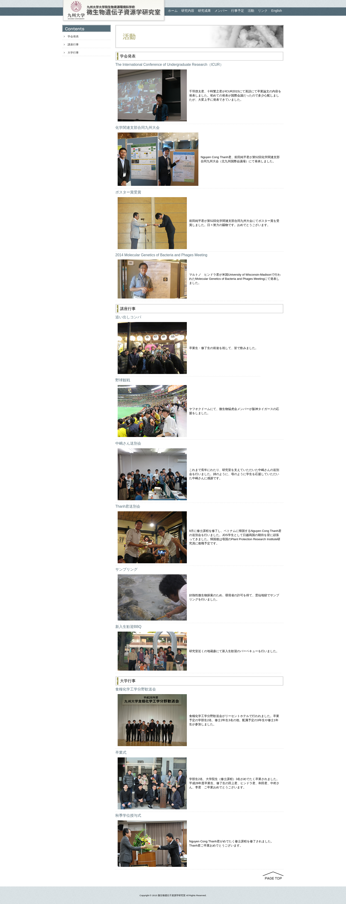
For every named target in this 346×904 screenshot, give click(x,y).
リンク (263, 10)
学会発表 (73, 36)
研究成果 (204, 10)
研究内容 (187, 10)
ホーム (173, 10)
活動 (251, 10)
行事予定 (237, 10)
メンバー (221, 10)
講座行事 (73, 44)
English (276, 10)
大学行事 (73, 52)
